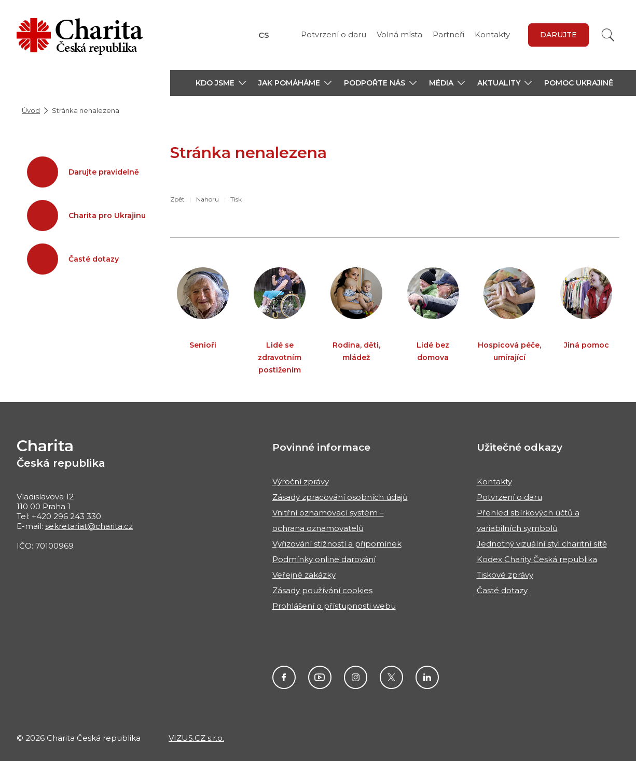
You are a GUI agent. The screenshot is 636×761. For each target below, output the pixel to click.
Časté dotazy (502, 590)
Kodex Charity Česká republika (537, 559)
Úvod (31, 110)
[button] (220, 83)
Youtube (319, 677)
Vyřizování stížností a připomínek (337, 544)
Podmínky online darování (324, 559)
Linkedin (427, 677)
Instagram (355, 677)
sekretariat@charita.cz (89, 526)
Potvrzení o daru (333, 34)
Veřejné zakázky (304, 575)
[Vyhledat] (608, 35)
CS (263, 35)
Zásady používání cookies (322, 590)
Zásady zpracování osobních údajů (340, 497)
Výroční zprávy (300, 481)
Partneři (448, 34)
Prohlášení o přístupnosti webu (334, 606)
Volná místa (399, 34)
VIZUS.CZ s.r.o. (196, 738)
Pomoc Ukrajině (578, 83)
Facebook (284, 677)
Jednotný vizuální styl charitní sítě (542, 544)
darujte (558, 34)
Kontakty (492, 34)
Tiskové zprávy (505, 575)
